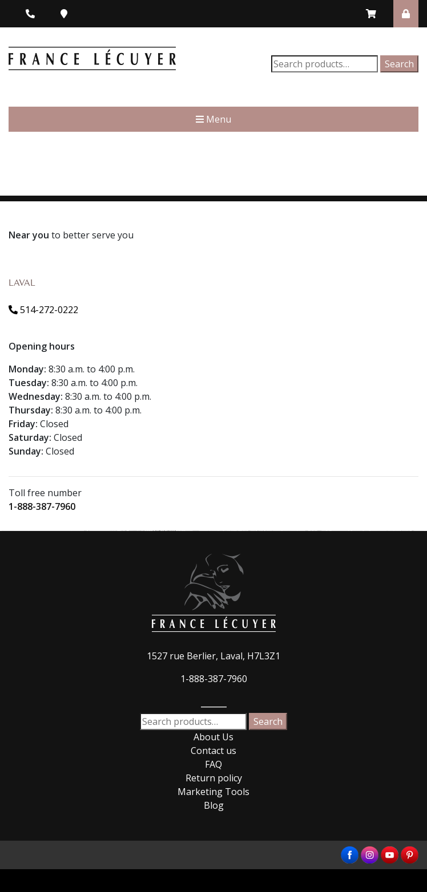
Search (399, 64)
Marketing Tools (213, 791)
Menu (213, 119)
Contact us (213, 750)
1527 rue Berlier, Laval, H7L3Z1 (213, 656)
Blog (214, 805)
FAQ (213, 764)
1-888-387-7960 (42, 506)
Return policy (214, 778)
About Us (213, 737)
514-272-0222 (43, 309)
